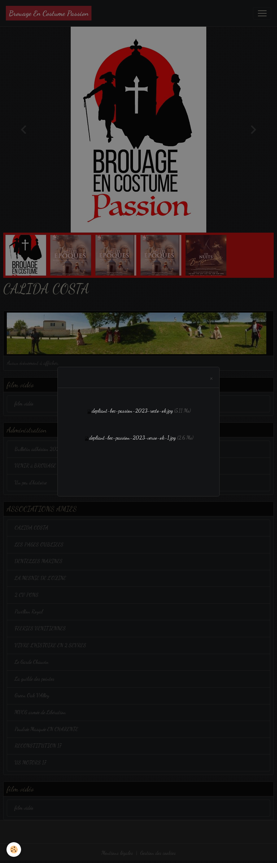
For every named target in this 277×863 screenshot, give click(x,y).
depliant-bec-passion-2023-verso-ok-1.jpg (132, 438)
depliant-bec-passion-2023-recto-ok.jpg (132, 411)
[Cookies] (13, 849)
